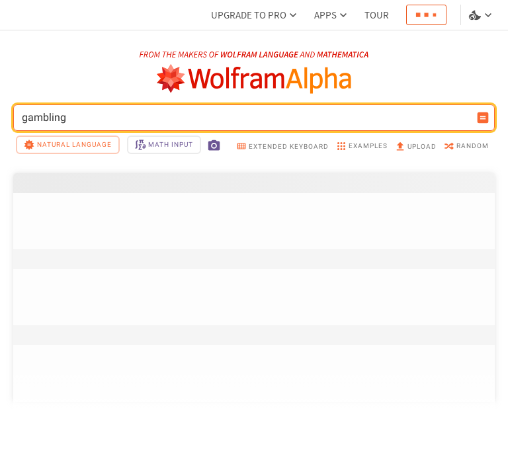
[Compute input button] (482, 117)
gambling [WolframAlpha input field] (245, 117)
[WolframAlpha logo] (254, 79)
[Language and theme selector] (481, 15)
